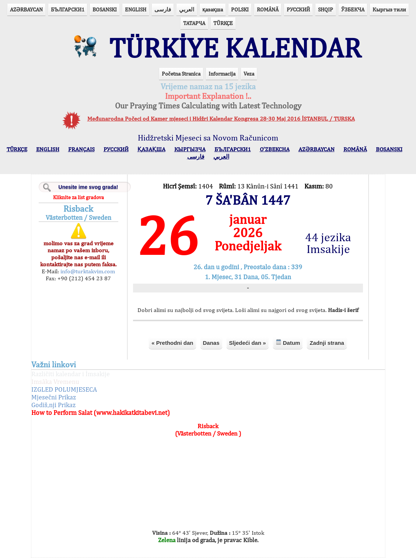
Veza (249, 73)
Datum (288, 342)
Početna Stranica (181, 73)
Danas (211, 343)
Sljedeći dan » (247, 343)
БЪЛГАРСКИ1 (67, 9)
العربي (186, 9)
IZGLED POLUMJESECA (64, 389)
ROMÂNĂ (268, 9)
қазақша (212, 9)
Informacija (222, 73)
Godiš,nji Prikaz (53, 405)
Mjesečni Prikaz (53, 397)
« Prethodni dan (172, 343)
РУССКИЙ (298, 9)
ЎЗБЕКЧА (352, 9)
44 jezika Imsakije (328, 243)
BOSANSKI (104, 9)
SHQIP (325, 9)
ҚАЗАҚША (151, 149)
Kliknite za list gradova (78, 197)
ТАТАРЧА (194, 23)
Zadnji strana (327, 343)
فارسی (162, 9)
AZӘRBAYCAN (26, 9)
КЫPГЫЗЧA (190, 149)
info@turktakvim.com (87, 271)
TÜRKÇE (223, 23)
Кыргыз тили (389, 9)
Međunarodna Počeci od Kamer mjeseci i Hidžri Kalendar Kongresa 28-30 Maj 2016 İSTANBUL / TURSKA (221, 118)
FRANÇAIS (81, 149)
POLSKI (240, 9)
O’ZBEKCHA (275, 149)
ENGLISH (135, 9)
